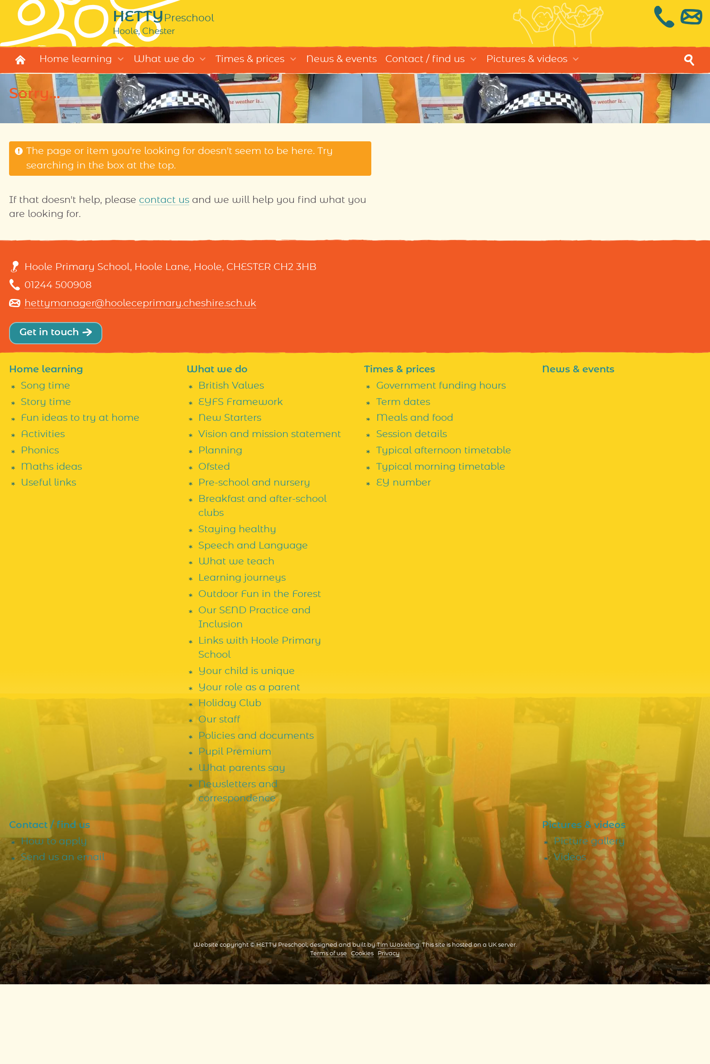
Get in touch (49, 337)
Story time (46, 481)
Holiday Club (229, 783)
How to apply (54, 920)
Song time (45, 465)
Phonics (40, 529)
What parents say (241, 847)
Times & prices (250, 64)
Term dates (403, 481)
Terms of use (328, 1033)
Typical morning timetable (440, 546)
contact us (164, 205)
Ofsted (214, 546)
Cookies (362, 1033)
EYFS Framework (240, 481)
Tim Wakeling (398, 1025)
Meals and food (414, 497)
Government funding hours (441, 465)
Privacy (389, 1033)
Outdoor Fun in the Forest (259, 673)
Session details (411, 514)
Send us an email (63, 937)
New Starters (229, 497)
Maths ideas (51, 546)
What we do (164, 64)
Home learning (75, 64)
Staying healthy (237, 609)
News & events (341, 64)
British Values (231, 465)
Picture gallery (589, 920)
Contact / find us (425, 64)
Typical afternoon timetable (443, 529)
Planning (220, 529)
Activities (43, 514)
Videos (570, 937)
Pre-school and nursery (254, 562)
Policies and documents (256, 815)
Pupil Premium (234, 831)
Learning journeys (242, 657)
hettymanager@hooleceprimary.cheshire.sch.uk (140, 308)
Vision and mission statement (269, 514)
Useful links (48, 562)
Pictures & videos (526, 64)
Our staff (219, 799)
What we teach (236, 641)
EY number (403, 562)
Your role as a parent (249, 766)
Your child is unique (246, 751)
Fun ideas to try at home (80, 497)
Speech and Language (253, 625)
